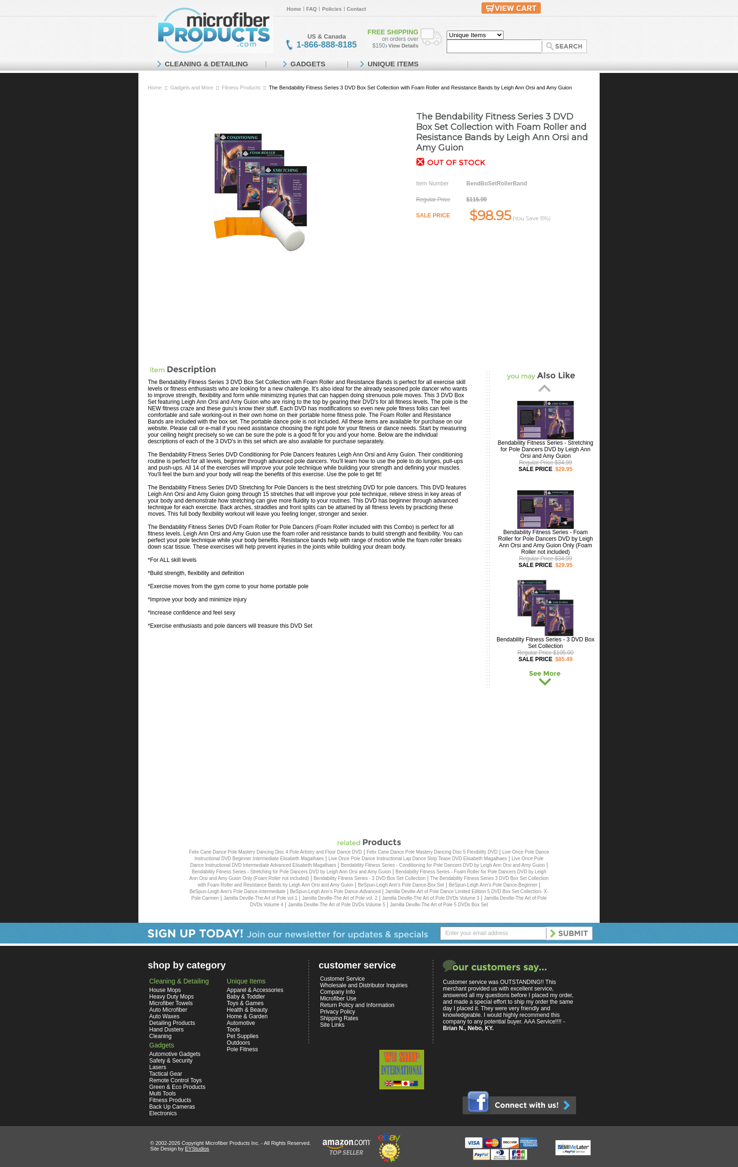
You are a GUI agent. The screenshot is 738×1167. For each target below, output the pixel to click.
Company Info (337, 992)
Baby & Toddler (246, 996)
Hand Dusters (166, 1029)
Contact (356, 9)
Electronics (163, 1113)
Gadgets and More (191, 87)
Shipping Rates (339, 1018)
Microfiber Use (338, 998)
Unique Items (246, 981)
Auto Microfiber (168, 1010)
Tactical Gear (165, 1074)
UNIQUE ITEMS (393, 64)
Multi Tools (162, 1093)
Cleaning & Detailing (179, 981)
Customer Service (342, 978)
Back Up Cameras (172, 1106)
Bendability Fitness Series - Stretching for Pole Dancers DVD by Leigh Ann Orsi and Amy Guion (546, 449)
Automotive (241, 1023)
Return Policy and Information (357, 1005)
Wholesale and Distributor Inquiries (364, 985)
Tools (233, 1029)
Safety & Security (171, 1060)
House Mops (165, 990)
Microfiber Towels (171, 1003)
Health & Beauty (247, 1010)
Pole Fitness (242, 1049)
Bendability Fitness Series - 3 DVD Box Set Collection (545, 642)
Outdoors (238, 1042)
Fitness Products (241, 87)
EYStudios (197, 1148)
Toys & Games (245, 1003)
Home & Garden (247, 1016)
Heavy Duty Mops (171, 996)
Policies (332, 9)
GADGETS (307, 64)
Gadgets (161, 1045)
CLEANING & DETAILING (206, 64)
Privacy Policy (337, 1011)
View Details (403, 45)
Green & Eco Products (177, 1087)
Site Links (332, 1025)
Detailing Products (172, 1023)
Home (294, 9)
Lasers (157, 1067)
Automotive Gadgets (175, 1054)
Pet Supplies (242, 1036)
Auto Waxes (164, 1016)
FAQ (311, 9)
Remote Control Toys (175, 1080)
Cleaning (160, 1036)
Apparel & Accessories (255, 990)
